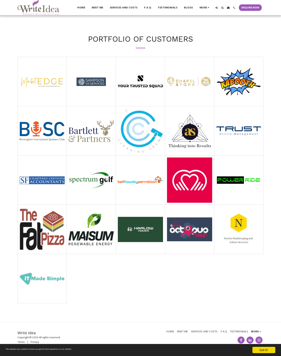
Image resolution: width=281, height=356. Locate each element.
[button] (216, 7)
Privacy (35, 342)
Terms (21, 342)
